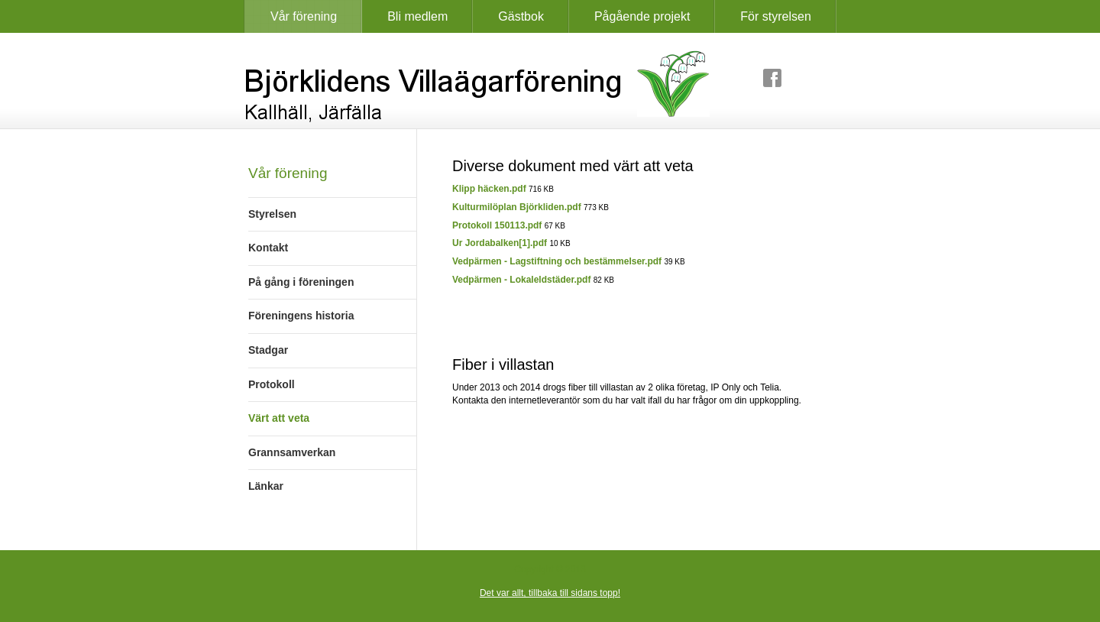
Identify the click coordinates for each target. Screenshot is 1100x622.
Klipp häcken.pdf (489, 188)
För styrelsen (775, 16)
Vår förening (303, 16)
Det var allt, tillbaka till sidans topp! (550, 593)
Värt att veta (278, 418)
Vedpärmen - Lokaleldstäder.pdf (521, 279)
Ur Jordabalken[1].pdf (499, 243)
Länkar (265, 486)
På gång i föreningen (301, 282)
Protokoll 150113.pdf (497, 225)
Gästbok (521, 16)
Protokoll (271, 384)
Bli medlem (417, 16)
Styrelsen (272, 214)
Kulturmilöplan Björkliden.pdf (516, 207)
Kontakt (268, 247)
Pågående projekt (642, 16)
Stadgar (268, 350)
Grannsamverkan (291, 452)
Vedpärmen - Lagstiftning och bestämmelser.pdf (557, 261)
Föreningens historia (301, 315)
